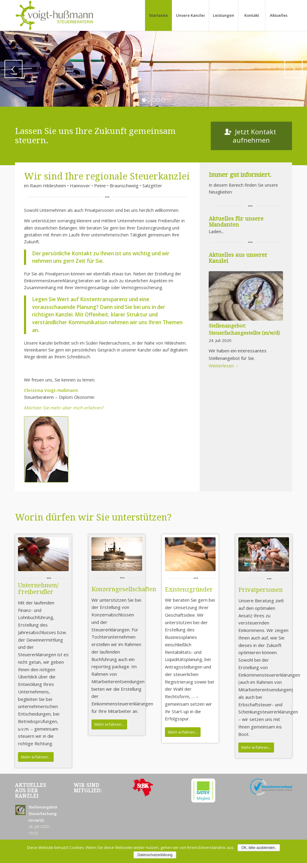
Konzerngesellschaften (123, 589)
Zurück (13, 69)
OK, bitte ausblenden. (258, 848)
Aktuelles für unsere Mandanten (236, 221)
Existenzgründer (189, 589)
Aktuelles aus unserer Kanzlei (238, 258)
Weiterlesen (224, 366)
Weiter (294, 69)
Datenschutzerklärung (155, 855)
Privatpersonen (260, 589)
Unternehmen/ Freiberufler (38, 588)
